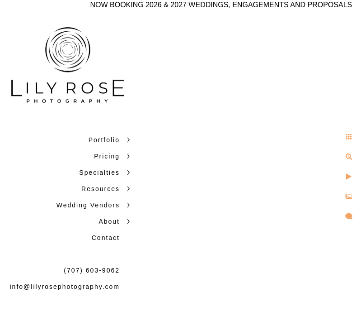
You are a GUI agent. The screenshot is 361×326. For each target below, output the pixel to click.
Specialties (99, 172)
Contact (106, 237)
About (109, 221)
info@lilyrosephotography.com (65, 286)
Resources (100, 188)
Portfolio (104, 140)
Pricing (107, 156)
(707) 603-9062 (92, 270)
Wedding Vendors (88, 205)
